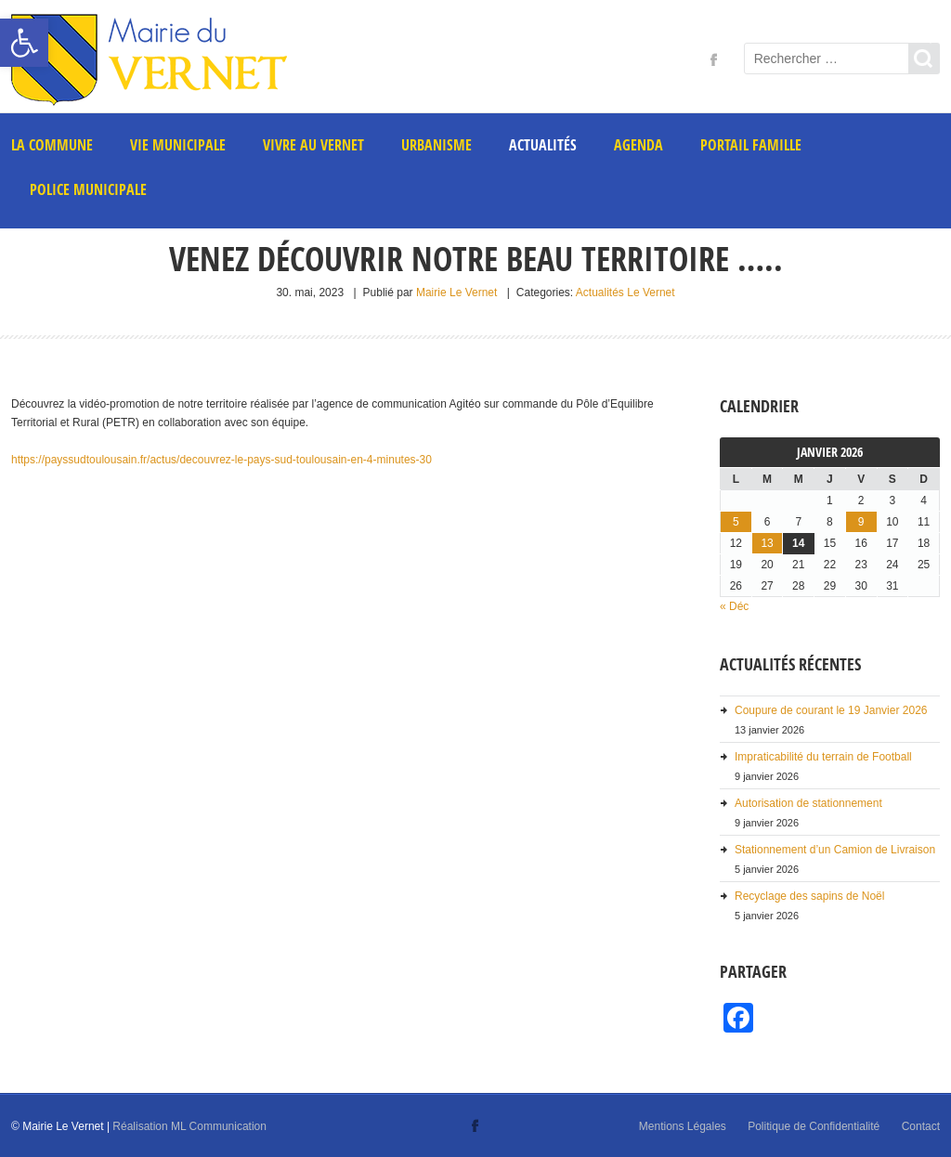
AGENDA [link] (638, 145)
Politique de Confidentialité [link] (813, 1126)
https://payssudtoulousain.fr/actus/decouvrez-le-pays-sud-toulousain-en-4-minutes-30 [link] (221, 459)
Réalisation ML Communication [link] (189, 1126)
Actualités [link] (543, 145)
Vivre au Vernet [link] (313, 145)
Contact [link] (921, 1126)
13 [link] (767, 543)
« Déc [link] (734, 606)
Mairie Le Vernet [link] (456, 292)
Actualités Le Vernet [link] (625, 292)
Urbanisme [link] (436, 145)
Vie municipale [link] (178, 145)
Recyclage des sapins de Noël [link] (809, 896)
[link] (24, 43)
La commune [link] (52, 145)
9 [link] (861, 521)
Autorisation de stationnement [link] (808, 803)
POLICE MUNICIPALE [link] (88, 189)
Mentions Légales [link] (682, 1126)
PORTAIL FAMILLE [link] (750, 145)
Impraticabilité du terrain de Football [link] (823, 756)
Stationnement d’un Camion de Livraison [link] (835, 849)
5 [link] (736, 521)
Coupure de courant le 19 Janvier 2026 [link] (831, 710)
